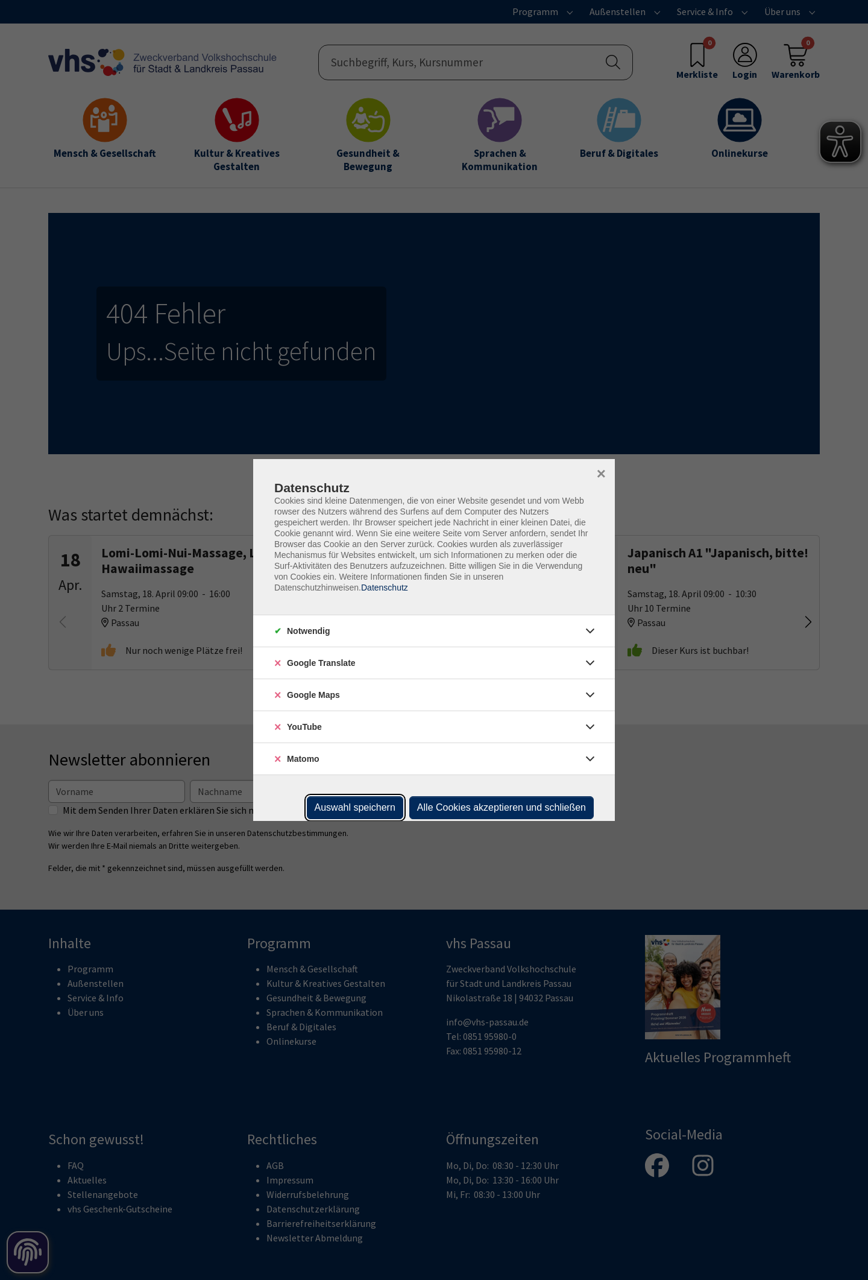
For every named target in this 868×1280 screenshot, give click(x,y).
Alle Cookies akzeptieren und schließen (501, 807)
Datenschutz (384, 587)
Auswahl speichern (355, 807)
